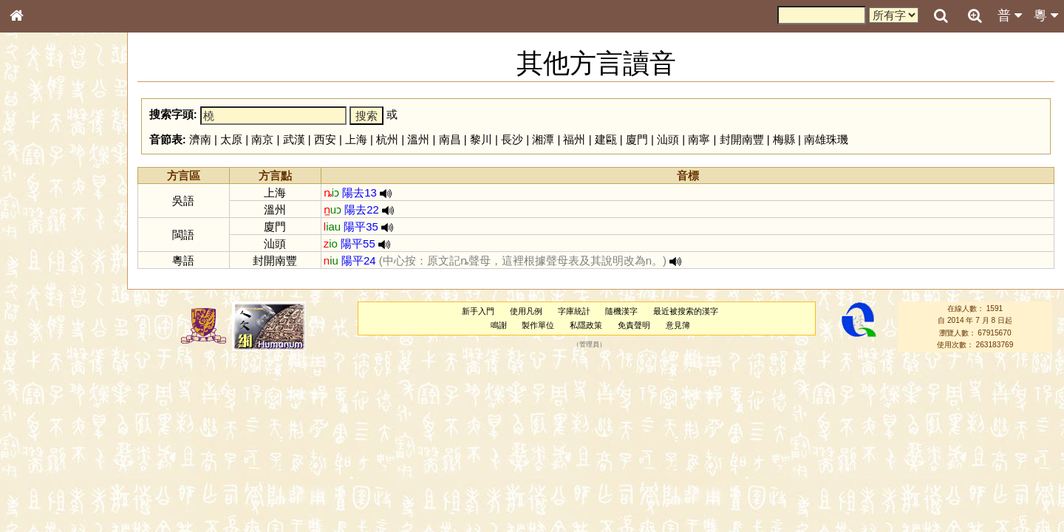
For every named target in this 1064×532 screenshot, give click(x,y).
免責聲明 (634, 325)
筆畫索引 (36, 210)
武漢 (294, 139)
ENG (65, 163)
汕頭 (668, 139)
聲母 (29, 388)
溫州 (418, 139)
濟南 (200, 139)
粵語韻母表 (40, 317)
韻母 (50, 388)
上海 (356, 139)
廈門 (637, 139)
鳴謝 (499, 325)
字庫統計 (574, 311)
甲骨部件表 (40, 224)
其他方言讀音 (45, 415)
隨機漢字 (621, 311)
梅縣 (784, 139)
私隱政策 (586, 325)
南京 (262, 139)
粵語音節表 (40, 289)
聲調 (70, 388)
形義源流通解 (45, 251)
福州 (574, 139)
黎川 (481, 139)
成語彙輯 (36, 481)
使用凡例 (526, 311)
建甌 (606, 139)
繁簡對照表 (40, 494)
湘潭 (543, 139)
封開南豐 (742, 139)
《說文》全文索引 (53, 454)
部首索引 (36, 197)
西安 (325, 139)
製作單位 (538, 325)
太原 (231, 139)
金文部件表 (40, 238)
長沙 (512, 139)
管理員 (589, 344)
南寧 (699, 139)
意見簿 (678, 325)
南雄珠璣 (826, 139)
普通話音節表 (45, 402)
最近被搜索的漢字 (685, 311)
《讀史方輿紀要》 (53, 468)
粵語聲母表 (40, 303)
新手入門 (478, 311)
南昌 (450, 139)
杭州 (387, 139)
